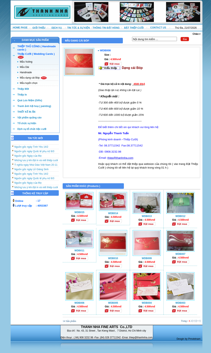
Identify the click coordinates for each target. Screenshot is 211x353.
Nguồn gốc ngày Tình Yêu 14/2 (31, 148)
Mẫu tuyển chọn (28, 83)
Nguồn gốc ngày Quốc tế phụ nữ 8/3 (34, 152)
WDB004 (147, 302)
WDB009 (147, 258)
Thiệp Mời (23, 89)
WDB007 (180, 254)
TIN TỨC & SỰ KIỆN (78, 27)
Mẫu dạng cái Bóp (33, 77)
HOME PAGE (20, 27)
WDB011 (79, 250)
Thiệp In (22, 94)
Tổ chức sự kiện (26, 123)
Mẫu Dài (24, 67)
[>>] (198, 320)
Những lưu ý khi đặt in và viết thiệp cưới (36, 161)
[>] (193, 320)
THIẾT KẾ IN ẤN (26, 111)
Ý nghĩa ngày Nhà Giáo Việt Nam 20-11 (36, 166)
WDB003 (180, 302)
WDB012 (180, 216)
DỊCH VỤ (56, 27)
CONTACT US (158, 27)
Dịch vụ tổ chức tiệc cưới (31, 129)
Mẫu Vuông (26, 61)
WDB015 (79, 212)
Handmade (26, 72)
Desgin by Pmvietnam (188, 338)
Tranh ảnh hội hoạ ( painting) (34, 106)
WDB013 (147, 216)
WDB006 (79, 302)
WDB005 (113, 302)
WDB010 (113, 258)
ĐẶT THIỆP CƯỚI (134, 27)
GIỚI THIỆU (38, 27)
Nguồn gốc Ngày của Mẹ (27, 157)
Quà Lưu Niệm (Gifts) (29, 100)
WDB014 (113, 213)
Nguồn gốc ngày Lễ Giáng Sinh (31, 170)
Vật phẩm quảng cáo (29, 117)
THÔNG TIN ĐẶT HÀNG (106, 27)
